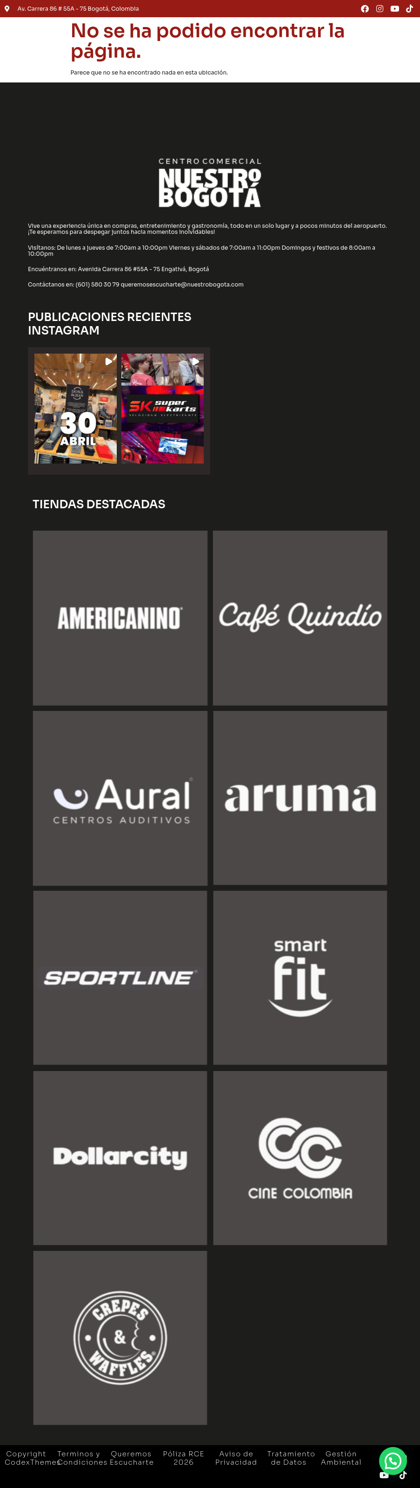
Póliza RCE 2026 (183, 1458)
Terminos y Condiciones (82, 1458)
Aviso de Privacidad (236, 1458)
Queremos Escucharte (132, 1458)
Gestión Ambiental (341, 1458)
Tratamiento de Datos (291, 1458)
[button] (75, 409)
